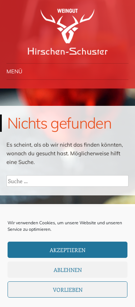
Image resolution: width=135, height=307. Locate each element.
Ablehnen (68, 269)
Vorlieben (67, 289)
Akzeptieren (67, 250)
